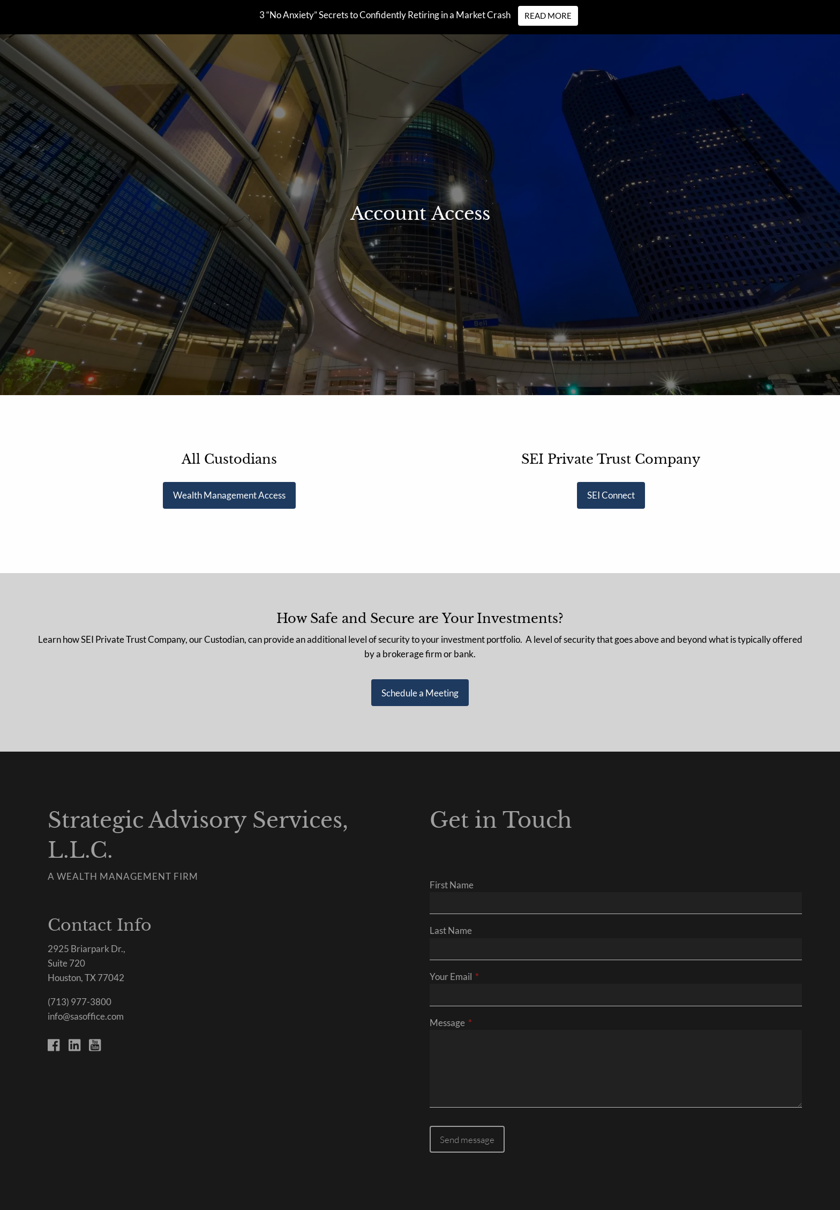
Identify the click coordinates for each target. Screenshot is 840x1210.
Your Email (492, 976)
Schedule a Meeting (420, 693)
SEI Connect (611, 495)
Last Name (451, 930)
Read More (548, 15)
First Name (452, 884)
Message (489, 1022)
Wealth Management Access (229, 495)
